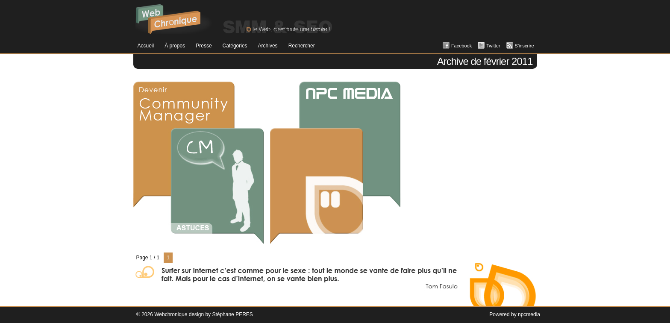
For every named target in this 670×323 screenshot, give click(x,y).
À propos (175, 46)
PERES (244, 314)
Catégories (235, 46)
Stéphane (223, 314)
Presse (204, 46)
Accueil (146, 46)
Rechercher (301, 46)
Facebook (461, 45)
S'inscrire (524, 45)
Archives (268, 46)
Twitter (493, 45)
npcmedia (529, 314)
